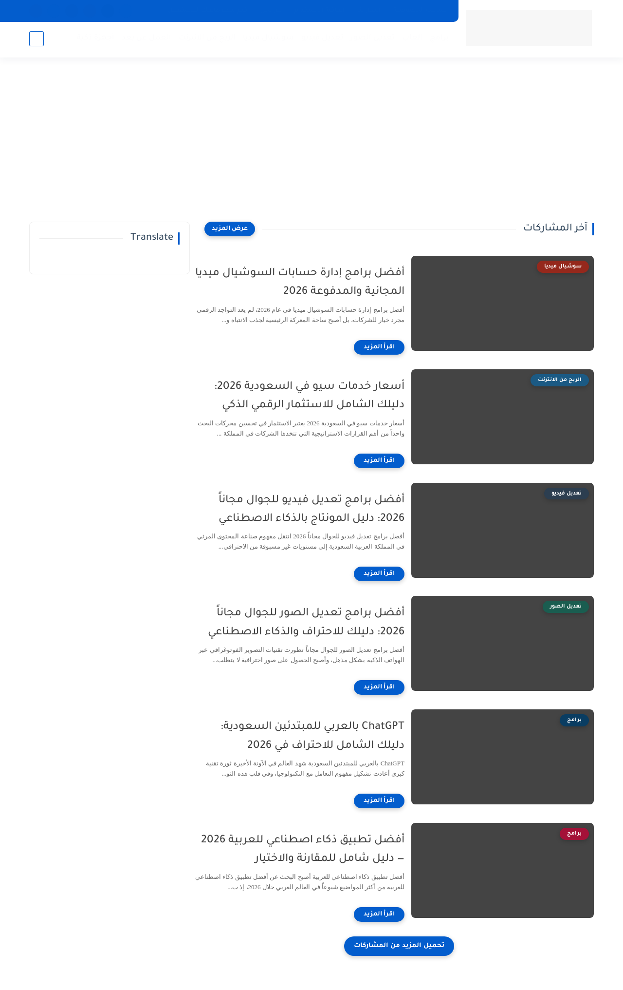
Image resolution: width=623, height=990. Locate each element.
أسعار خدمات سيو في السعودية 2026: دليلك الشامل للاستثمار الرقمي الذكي (321, 396)
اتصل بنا (369, 10)
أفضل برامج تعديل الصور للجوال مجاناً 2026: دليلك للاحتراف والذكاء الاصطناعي (318, 623)
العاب (411, 39)
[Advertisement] (311, 146)
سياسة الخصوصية (420, 10)
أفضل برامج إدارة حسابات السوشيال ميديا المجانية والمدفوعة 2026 (311, 283)
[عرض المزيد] (229, 229)
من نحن (271, 10)
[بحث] (36, 39)
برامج (438, 39)
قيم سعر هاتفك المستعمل (208, 10)
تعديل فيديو (321, 39)
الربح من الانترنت (206, 39)
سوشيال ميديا (267, 39)
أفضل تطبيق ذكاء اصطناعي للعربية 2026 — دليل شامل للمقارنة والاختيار (314, 850)
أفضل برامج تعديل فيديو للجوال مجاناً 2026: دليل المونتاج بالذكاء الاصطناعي (323, 510)
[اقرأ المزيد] (391, 347)
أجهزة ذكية (94, 39)
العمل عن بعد (145, 39)
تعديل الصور (371, 39)
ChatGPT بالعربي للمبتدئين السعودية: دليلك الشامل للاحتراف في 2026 (324, 737)
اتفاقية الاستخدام (319, 10)
